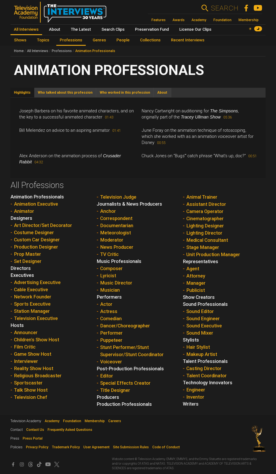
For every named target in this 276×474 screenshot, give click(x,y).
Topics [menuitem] (43, 40)
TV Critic (109, 254)
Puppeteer (111, 340)
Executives (22, 275)
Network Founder (32, 297)
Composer (111, 268)
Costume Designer (34, 232)
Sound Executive (204, 325)
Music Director (116, 283)
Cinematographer (205, 218)
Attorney (195, 276)
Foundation (222, 20)
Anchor (108, 211)
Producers (108, 397)
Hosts (17, 325)
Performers (109, 297)
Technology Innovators (207, 382)
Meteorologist (115, 232)
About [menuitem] (54, 29)
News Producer (116, 247)
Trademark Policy (66, 447)
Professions (62, 51)
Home (19, 51)
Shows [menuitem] (20, 40)
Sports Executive (32, 304)
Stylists (191, 340)
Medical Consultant (207, 240)
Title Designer (115, 390)
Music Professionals (119, 261)
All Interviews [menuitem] (26, 29)
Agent (192, 268)
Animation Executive (36, 204)
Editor (106, 376)
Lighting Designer (205, 226)
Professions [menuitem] (71, 40)
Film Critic (25, 347)
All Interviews (37, 51)
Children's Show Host (36, 339)
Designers (21, 218)
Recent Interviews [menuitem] (187, 40)
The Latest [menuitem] (81, 29)
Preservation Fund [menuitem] (152, 29)
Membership (248, 20)
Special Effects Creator (125, 383)
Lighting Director (204, 233)
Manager (196, 283)
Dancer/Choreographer (125, 325)
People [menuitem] (123, 40)
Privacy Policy (37, 447)
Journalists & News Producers (129, 204)
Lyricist (108, 275)
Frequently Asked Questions (70, 430)
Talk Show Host (31, 390)
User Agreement (96, 447)
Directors (20, 268)
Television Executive (36, 318)
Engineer (195, 390)
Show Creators (199, 297)
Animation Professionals (95, 51)
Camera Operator (204, 211)
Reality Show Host (33, 368)
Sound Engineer (203, 318)
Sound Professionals (205, 304)
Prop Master (27, 254)
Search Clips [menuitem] (113, 29)
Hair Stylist (198, 347)
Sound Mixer (199, 333)
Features (158, 20)
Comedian (111, 318)
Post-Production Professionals (130, 368)
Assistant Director (206, 204)
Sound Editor (200, 311)
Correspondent (116, 218)
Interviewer (26, 361)
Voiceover (111, 361)
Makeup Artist (201, 354)
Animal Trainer (201, 197)
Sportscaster (28, 383)
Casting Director (203, 368)
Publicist (195, 290)
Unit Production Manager (213, 254)
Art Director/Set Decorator (43, 225)
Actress (108, 311)
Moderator (111, 240)
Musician (110, 290)
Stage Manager (202, 247)
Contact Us (35, 430)
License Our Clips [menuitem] (195, 29)
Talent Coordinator (206, 375)
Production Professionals (124, 404)
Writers (191, 404)
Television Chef (30, 397)
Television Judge (118, 197)
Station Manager (32, 311)
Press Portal (33, 438)
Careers (114, 421)
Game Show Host (32, 354)
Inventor (195, 397)
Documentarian (116, 225)
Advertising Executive (37, 282)
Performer (111, 333)
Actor (106, 304)
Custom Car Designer (37, 239)
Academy (199, 20)
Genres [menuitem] (99, 40)
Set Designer (27, 261)
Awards (179, 20)
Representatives (200, 261)
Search (224, 8)
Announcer (26, 332)
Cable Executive (31, 289)
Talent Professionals (205, 361)
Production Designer (36, 247)
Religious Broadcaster (38, 375)
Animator (24, 211)
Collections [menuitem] (150, 40)
